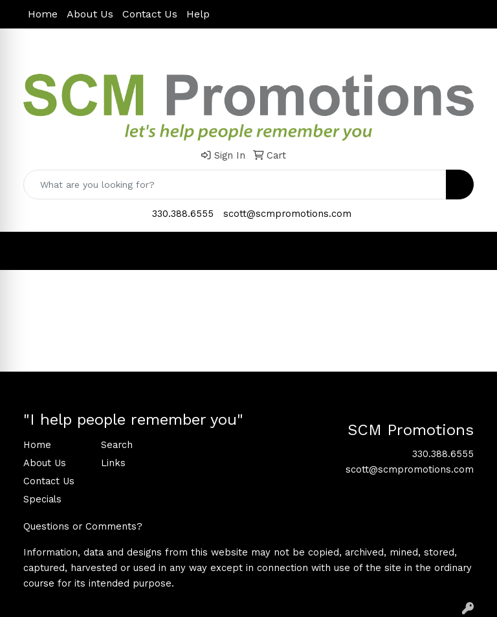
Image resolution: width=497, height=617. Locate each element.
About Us (90, 14)
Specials (42, 499)
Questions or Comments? (82, 526)
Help (198, 14)
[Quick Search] (235, 184)
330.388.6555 (183, 213)
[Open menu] (471, 251)
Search (117, 445)
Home (43, 14)
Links (113, 463)
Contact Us (149, 14)
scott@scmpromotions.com (287, 213)
